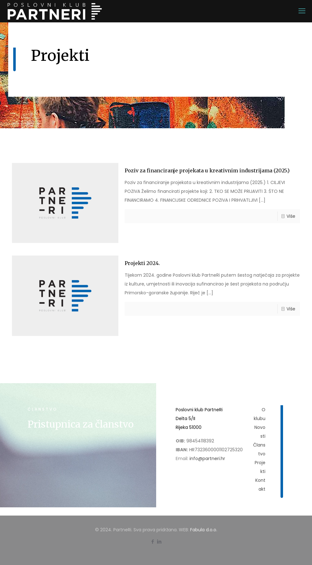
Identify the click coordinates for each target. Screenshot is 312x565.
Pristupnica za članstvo (80, 424)
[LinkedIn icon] (159, 541)
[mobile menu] (302, 11)
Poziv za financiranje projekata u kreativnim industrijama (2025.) (207, 170)
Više (290, 216)
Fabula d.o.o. (203, 530)
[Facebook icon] (152, 541)
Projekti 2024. (142, 263)
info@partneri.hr (207, 458)
